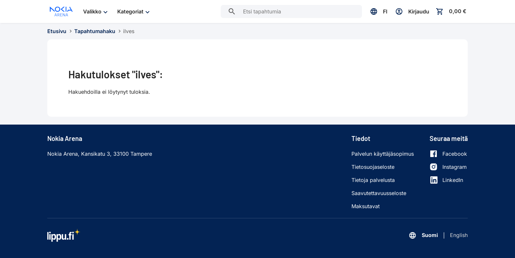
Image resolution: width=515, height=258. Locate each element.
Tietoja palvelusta (373, 180)
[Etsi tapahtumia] (232, 11)
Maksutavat (365, 206)
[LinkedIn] (448, 180)
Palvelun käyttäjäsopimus (382, 153)
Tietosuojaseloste (372, 167)
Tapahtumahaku (94, 31)
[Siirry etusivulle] (61, 11)
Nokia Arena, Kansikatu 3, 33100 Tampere (99, 153)
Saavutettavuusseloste (378, 193)
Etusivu (56, 31)
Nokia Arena (64, 138)
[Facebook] (448, 154)
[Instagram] (448, 167)
